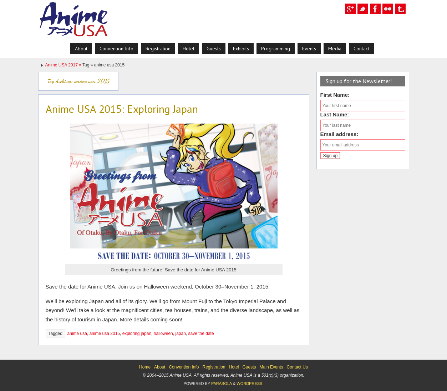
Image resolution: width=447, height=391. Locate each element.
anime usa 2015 (105, 333)
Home (145, 367)
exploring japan (136, 333)
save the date (201, 333)
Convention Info (184, 367)
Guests (249, 367)
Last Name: (334, 114)
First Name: (335, 95)
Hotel (234, 367)
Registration (213, 367)
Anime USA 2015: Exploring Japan (122, 109)
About (159, 367)
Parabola (221, 383)
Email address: (339, 134)
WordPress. (250, 383)
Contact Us (297, 367)
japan (180, 333)
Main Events (271, 367)
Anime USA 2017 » (64, 64)
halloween (163, 333)
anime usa (77, 333)
